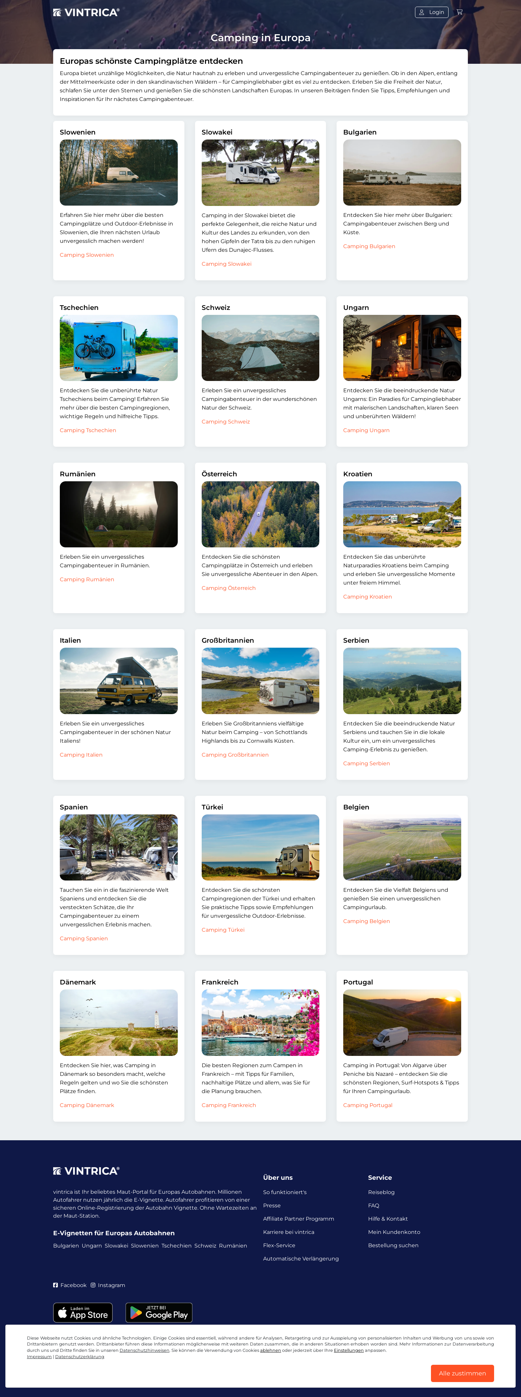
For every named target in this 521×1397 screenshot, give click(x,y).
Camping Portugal (367, 1105)
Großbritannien (228, 640)
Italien (70, 640)
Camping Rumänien (87, 579)
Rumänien (78, 474)
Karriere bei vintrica (288, 1232)
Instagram (108, 1285)
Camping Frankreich (229, 1105)
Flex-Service (279, 1245)
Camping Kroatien (367, 597)
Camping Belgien (366, 921)
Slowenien (78, 132)
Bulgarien (360, 132)
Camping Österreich (229, 588)
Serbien (356, 640)
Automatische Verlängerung (301, 1259)
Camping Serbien (366, 763)
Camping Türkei (223, 930)
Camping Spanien (84, 938)
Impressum (39, 1356)
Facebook (70, 1285)
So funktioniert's (285, 1192)
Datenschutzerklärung (79, 1356)
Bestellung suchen (393, 1245)
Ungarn (356, 308)
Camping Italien (81, 755)
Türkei (212, 807)
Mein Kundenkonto (394, 1232)
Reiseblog (381, 1192)
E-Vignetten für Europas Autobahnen (114, 1233)
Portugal (358, 982)
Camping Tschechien (88, 430)
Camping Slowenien (87, 255)
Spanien (74, 807)
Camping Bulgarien (369, 246)
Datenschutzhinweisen (144, 1350)
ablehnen (270, 1350)
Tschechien (79, 308)
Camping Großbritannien (235, 755)
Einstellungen (349, 1350)
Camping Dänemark (87, 1105)
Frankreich (220, 982)
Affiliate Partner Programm (298, 1219)
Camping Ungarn (366, 430)
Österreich (219, 474)
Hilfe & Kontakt (388, 1219)
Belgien (356, 807)
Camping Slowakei (227, 264)
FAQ (373, 1205)
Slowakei (217, 132)
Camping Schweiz (226, 422)
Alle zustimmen (462, 1373)
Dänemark (78, 982)
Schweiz (216, 308)
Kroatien (357, 474)
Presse (272, 1205)
